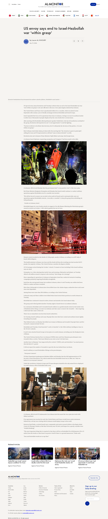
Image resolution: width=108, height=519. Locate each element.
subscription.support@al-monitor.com (34, 510)
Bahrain (25, 491)
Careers (71, 493)
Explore (69, 11)
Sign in (98, 4)
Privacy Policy (57, 490)
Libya (25, 497)
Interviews (76, 11)
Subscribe (93, 4)
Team (71, 491)
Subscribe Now (94, 478)
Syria (9, 505)
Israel (9, 495)
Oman (25, 490)
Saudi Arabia (11, 490)
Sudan (25, 499)
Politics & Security (34, 11)
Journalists (72, 490)
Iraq (24, 486)
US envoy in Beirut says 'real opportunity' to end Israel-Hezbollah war (87, 463)
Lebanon (10, 503)
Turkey (9, 488)
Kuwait (25, 493)
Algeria (25, 505)
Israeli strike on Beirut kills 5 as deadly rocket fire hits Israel (41, 462)
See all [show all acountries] (97, 15)
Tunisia (25, 501)
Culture (43, 11)
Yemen (25, 495)
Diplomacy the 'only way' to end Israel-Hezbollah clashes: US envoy (65, 463)
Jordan (25, 488)
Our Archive (41, 495)
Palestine (10, 497)
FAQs (55, 491)
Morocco (26, 503)
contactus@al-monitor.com (28, 513)
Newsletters (14, 4)
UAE (9, 493)
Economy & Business (60, 11)
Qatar (9, 501)
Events (19, 4)
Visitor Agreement (58, 488)
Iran (9, 491)
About (71, 488)
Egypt (9, 499)
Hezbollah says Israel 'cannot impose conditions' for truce (17, 462)
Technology (50, 11)
